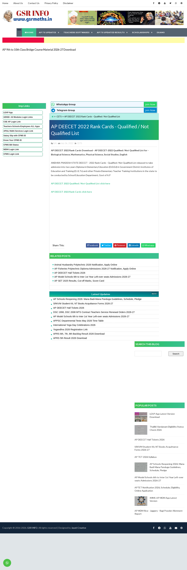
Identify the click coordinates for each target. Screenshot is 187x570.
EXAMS (161, 32)
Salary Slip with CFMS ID (14, 141)
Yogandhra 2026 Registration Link (52, 329)
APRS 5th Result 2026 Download (52, 337)
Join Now (123, 103)
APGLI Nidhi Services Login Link (13, 135)
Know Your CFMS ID (12, 146)
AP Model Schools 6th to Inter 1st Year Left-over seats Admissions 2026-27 (75, 276)
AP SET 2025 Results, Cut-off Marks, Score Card (61, 280)
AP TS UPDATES (47, 32)
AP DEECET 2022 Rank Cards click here (53, 191)
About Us (18, 3)
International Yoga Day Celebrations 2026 (56, 325)
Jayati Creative (78, 352)
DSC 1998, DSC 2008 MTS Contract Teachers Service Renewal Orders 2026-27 (76, 312)
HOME (29, 32)
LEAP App (8, 111)
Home (5, 3)
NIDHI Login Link (11, 155)
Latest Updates (78, 293)
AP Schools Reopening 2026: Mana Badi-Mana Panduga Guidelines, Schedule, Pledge (79, 299)
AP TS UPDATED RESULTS (111, 32)
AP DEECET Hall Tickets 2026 (52, 272)
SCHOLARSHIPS (140, 32)
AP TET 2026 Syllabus (146, 216)
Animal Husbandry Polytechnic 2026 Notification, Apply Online (68, 264)
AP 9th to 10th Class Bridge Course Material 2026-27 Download (39, 48)
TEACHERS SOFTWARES (76, 32)
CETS (41, 115)
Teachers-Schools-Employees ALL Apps (13, 129)
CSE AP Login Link (11, 123)
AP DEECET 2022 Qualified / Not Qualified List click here (62, 183)
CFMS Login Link (11, 160)
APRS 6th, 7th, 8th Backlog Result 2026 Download (61, 333)
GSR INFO (32, 352)
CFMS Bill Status (11, 150)
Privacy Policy (51, 3)
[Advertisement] (80, 75)
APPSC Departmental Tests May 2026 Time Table (60, 320)
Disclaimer (68, 3)
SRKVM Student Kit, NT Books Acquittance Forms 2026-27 (65, 303)
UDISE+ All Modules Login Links (12, 117)
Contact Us (33, 3)
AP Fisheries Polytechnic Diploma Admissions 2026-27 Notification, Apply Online (77, 268)
